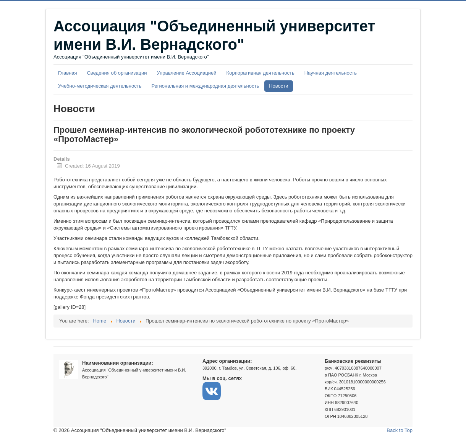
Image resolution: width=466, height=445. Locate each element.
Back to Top (400, 430)
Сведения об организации (117, 73)
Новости (278, 86)
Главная (67, 73)
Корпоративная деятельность (260, 73)
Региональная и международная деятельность (205, 86)
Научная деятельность (330, 73)
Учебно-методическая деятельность (99, 86)
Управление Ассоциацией (187, 73)
